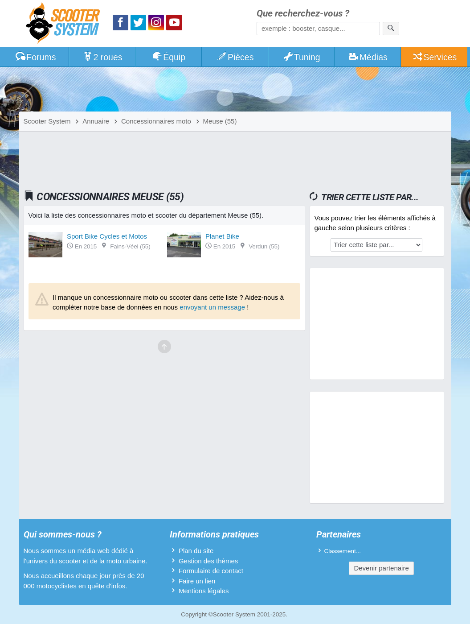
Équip (168, 57)
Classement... (342, 551)
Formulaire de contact (211, 570)
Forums (35, 57)
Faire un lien (197, 581)
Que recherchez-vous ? (303, 13)
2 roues (102, 57)
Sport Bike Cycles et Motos (107, 236)
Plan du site (196, 550)
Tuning (301, 57)
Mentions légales (204, 591)
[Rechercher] (391, 28)
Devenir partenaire (381, 568)
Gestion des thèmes (208, 561)
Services (434, 57)
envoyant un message (212, 307)
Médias (368, 57)
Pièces (234, 57)
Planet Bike (222, 236)
